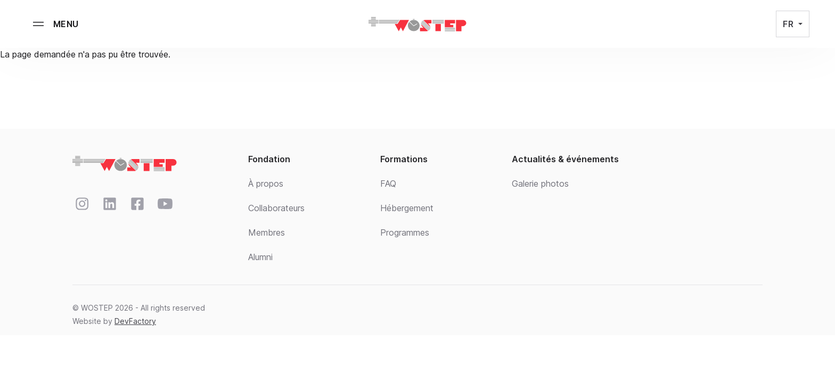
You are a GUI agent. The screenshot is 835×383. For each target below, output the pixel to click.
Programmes (404, 232)
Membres (266, 232)
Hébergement (406, 208)
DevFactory (135, 321)
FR (789, 24)
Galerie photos (540, 183)
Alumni (260, 257)
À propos (265, 183)
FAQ (388, 183)
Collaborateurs (276, 208)
